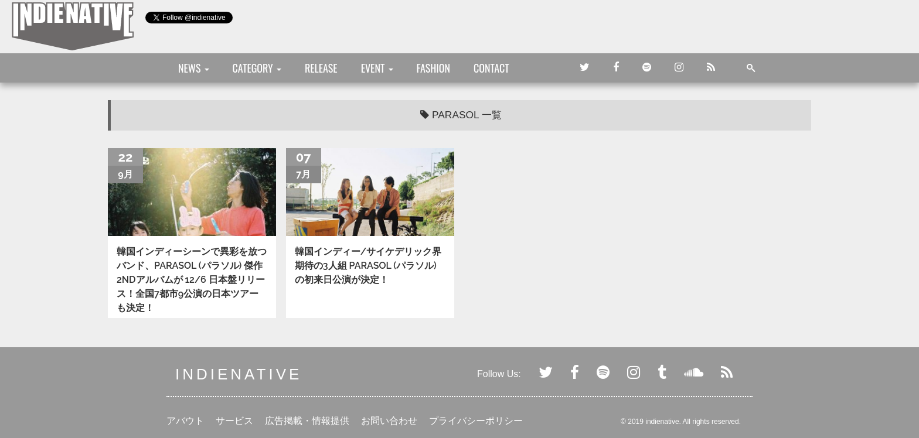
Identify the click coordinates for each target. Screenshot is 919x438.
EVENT (377, 68)
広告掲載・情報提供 (307, 421)
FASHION (433, 68)
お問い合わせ (389, 421)
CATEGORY (257, 68)
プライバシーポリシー (476, 421)
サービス (234, 421)
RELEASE (321, 68)
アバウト (185, 421)
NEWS (193, 68)
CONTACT (491, 68)
